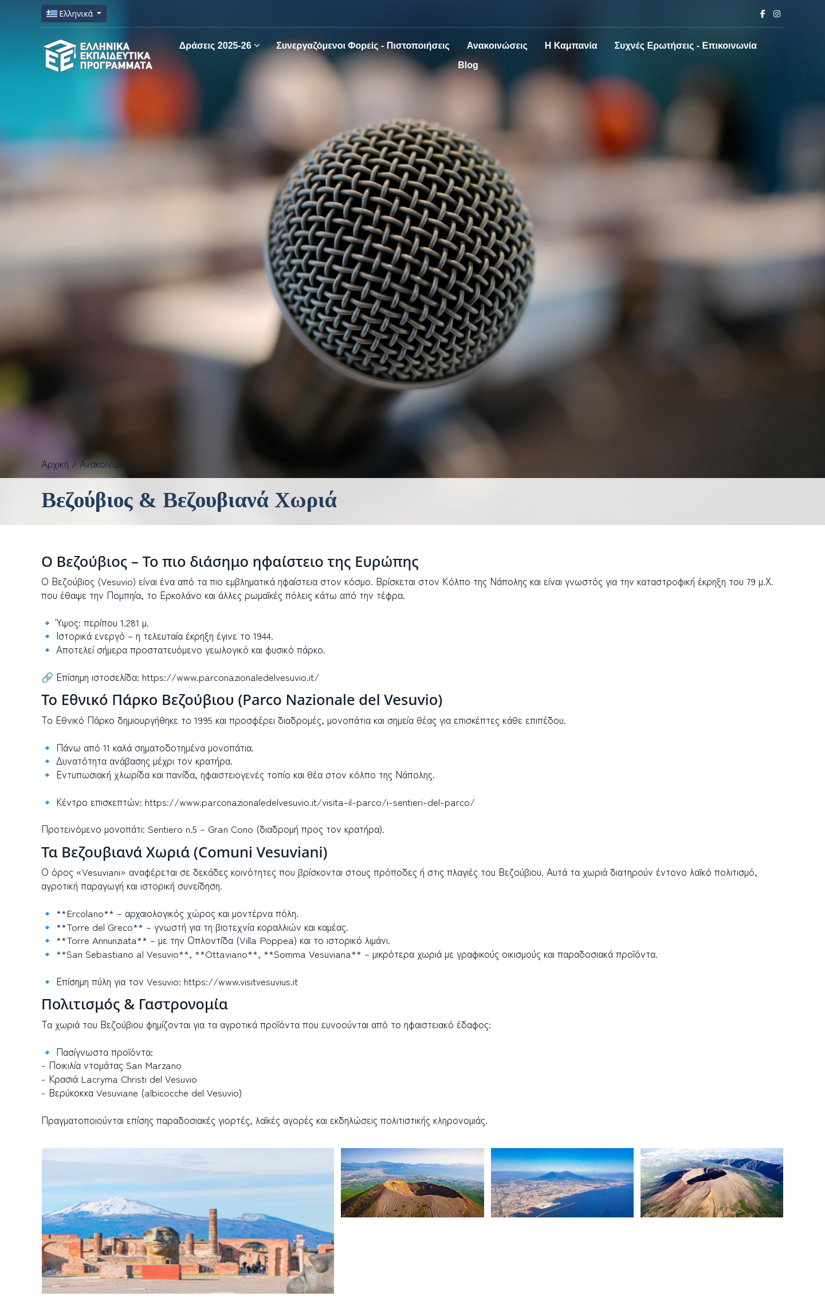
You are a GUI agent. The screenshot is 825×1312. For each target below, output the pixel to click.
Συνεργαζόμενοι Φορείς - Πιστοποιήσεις (363, 45)
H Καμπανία (571, 45)
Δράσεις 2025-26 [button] (215, 45)
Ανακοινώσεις (497, 45)
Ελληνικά (70, 13)
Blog (468, 65)
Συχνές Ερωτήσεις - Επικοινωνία (685, 45)
